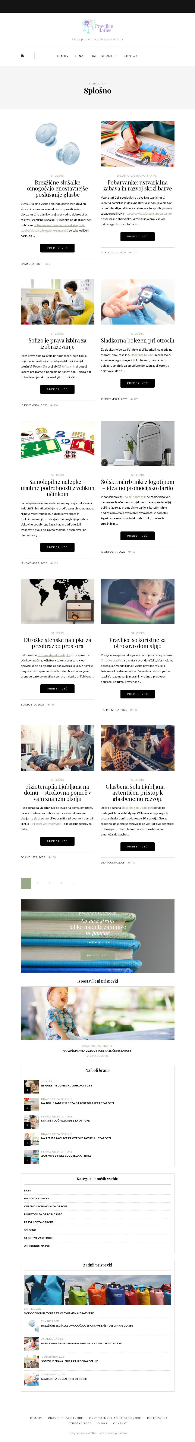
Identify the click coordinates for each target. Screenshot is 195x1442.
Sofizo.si (66, 366)
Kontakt (131, 56)
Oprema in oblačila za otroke (46, 1206)
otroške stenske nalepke (54, 655)
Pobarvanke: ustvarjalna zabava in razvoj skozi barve (137, 185)
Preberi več (57, 247)
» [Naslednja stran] (73, 883)
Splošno (57, 175)
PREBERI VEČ (97, 955)
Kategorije (102, 56)
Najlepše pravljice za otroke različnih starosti (98, 1050)
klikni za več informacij (46, 823)
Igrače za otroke (37, 1198)
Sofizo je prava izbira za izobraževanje (57, 343)
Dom (27, 1190)
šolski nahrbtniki (135, 497)
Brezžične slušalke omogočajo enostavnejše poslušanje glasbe (57, 188)
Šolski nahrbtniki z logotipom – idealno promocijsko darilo (137, 484)
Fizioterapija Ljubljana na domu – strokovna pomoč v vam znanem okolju (57, 792)
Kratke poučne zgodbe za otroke (65, 1120)
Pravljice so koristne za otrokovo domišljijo (137, 643)
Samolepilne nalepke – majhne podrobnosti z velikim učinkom (57, 487)
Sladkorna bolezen (142, 355)
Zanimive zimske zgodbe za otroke (66, 1155)
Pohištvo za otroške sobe (43, 1214)
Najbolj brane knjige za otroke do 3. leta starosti (77, 1103)
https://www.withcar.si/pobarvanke (148, 213)
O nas (80, 56)
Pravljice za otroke (97, 1046)
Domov (62, 56)
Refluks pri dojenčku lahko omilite (66, 1085)
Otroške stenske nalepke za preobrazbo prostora (57, 643)
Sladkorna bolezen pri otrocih (137, 340)
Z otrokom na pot (145, 175)
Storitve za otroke (38, 1238)
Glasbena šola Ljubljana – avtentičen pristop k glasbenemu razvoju (137, 792)
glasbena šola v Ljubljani (137, 807)
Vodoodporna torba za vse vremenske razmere (59, 1313)
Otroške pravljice (112, 660)
